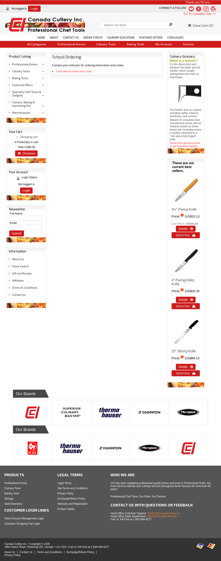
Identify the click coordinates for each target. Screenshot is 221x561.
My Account (163, 44)
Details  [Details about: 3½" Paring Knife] (185, 228)
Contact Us (19, 294)
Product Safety (65, 509)
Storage (8, 498)
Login (34, 8)
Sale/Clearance (13, 503)
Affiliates (18, 280)
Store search (20, 266)
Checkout (26, 153)
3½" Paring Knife (184, 209)
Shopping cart (29, 137)
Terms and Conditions (49, 552)
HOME (41, 37)
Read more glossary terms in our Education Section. (185, 145)
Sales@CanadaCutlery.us (162, 516)
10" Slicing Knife (184, 351)
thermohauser (21, 112)
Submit (16, 233)
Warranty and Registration (72, 503)
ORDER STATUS (93, 37)
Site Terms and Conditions (72, 488)
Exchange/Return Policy (71, 498)
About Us (18, 259)
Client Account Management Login (24, 518)
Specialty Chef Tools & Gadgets (26, 93)
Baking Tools (135, 44)
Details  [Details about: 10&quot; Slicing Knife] (185, 366)
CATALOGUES (175, 37)
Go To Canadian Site (200, 14)
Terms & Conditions (24, 287)
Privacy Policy (65, 493)
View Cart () (200, 25)
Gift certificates (22, 273)
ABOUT (54, 37)
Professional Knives (71, 44)
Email (13, 222)
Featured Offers (22, 85)
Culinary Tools (106, 44)
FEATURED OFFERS (151, 37)
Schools (188, 44)
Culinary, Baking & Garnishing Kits (23, 104)
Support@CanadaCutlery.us (163, 513)
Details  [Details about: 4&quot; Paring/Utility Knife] (185, 299)
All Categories (36, 44)
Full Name (16, 213)
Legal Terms (64, 483)
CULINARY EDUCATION (120, 37)
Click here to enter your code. (74, 71)
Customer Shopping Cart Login (22, 523)
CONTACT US (71, 37)
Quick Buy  (185, 235)
